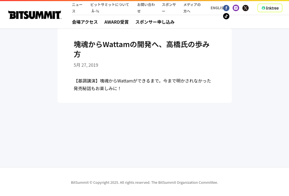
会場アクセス (85, 22)
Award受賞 (116, 22)
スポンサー (169, 8)
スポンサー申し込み (155, 22)
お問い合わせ (146, 8)
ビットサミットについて (109, 4)
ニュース (77, 8)
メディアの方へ (192, 8)
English (217, 7)
